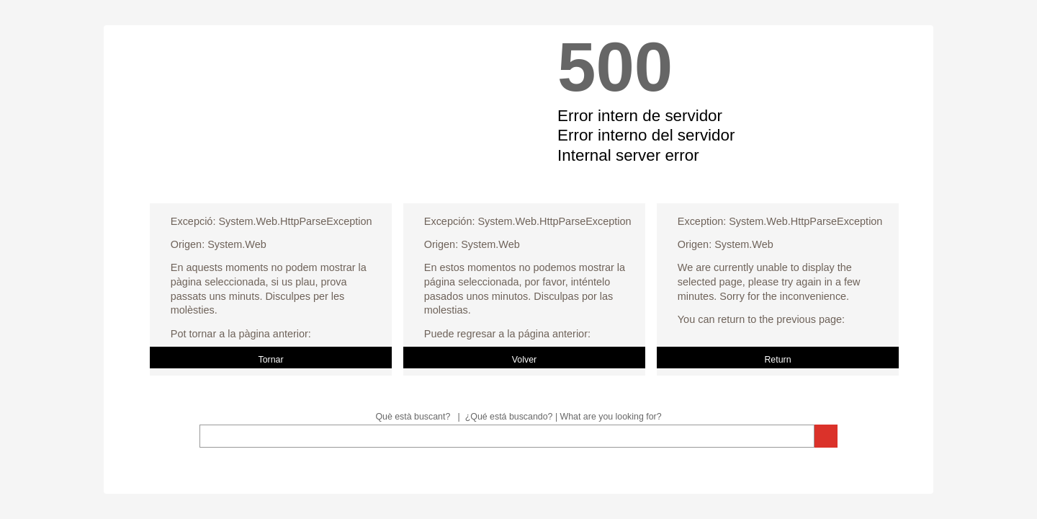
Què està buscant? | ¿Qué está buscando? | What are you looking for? (518, 417)
